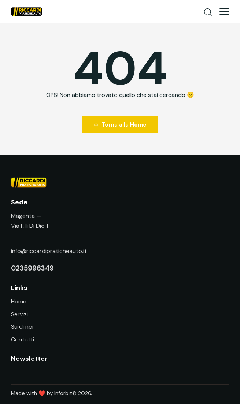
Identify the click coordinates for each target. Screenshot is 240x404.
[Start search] (208, 12)
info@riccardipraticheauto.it (49, 251)
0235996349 (32, 268)
